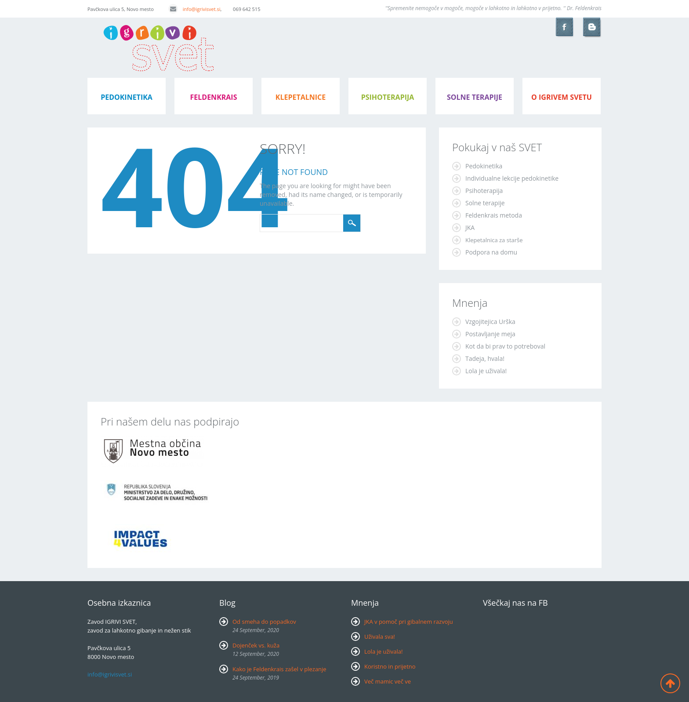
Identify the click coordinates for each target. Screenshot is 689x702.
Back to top (670, 683)
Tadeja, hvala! (484, 358)
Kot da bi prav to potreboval (505, 346)
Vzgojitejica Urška (490, 321)
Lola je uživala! (486, 371)
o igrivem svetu (561, 97)
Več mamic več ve (387, 681)
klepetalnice (301, 97)
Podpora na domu (491, 252)
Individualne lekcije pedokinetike (511, 178)
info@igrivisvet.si (194, 9)
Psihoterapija (484, 190)
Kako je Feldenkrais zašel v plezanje (279, 669)
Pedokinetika (483, 166)
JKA (470, 227)
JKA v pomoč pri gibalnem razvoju (408, 622)
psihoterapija (387, 97)
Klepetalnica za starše (494, 240)
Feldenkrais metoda (493, 215)
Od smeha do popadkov (264, 622)
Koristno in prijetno (390, 666)
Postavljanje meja (490, 334)
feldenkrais (213, 97)
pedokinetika (126, 97)
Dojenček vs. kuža (255, 645)
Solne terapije (474, 97)
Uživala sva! (379, 636)
